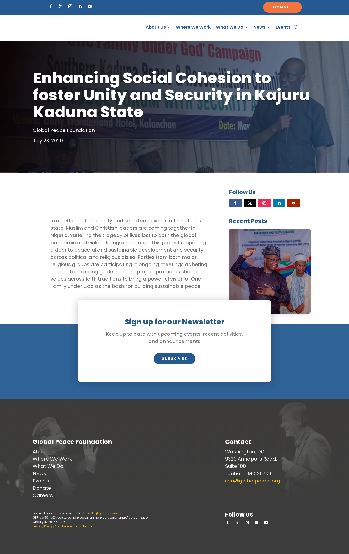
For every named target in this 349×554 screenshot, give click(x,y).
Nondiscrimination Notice (73, 526)
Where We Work (193, 27)
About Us (156, 27)
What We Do (229, 27)
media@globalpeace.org (105, 513)
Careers (43, 495)
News (259, 27)
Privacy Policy (43, 526)
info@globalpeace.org (252, 480)
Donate (282, 7)
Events (283, 27)
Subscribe (174, 358)
